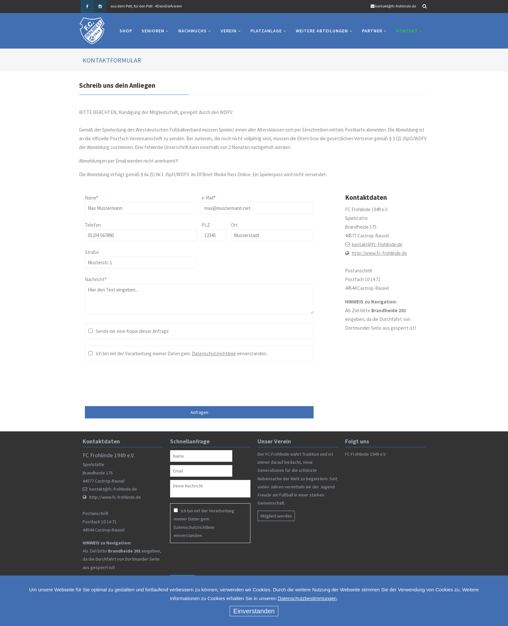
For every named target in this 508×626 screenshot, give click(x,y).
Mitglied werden (276, 516)
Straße (92, 252)
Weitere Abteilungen (322, 31)
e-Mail (208, 198)
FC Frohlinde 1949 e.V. (365, 454)
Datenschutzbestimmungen (307, 598)
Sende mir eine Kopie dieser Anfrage (132, 331)
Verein (229, 31)
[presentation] (142, 380)
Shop (126, 31)
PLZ (206, 225)
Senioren (153, 31)
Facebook (87, 6)
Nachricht (96, 279)
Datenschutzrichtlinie (214, 353)
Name (91, 198)
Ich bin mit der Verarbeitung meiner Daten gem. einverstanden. (181, 353)
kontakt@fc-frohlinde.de (395, 6)
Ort (234, 225)
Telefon (93, 225)
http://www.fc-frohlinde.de (379, 253)
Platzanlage (266, 31)
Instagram (100, 6)
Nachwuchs (192, 31)
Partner (372, 31)
